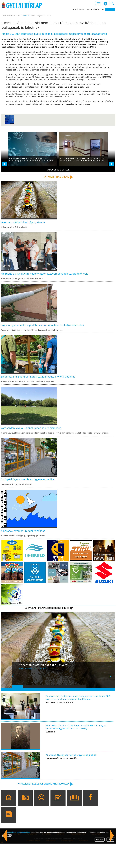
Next (112, 678)
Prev (16, 678)
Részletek (99, 839)
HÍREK (26, 16)
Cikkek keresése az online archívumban (43, 784)
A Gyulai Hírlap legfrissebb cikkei (47, 608)
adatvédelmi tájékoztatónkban (18, 832)
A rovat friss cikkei (56, 176)
